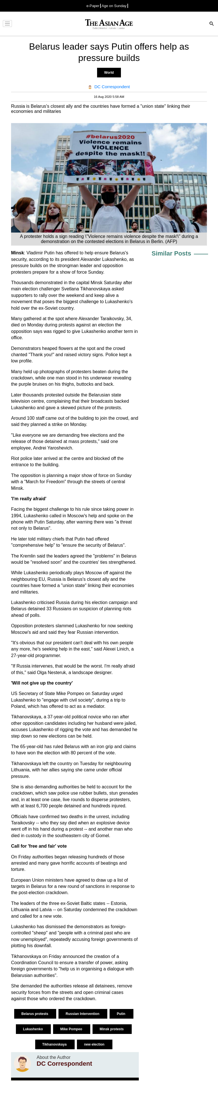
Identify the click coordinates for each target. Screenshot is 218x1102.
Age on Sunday (114, 6)
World (109, 73)
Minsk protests (112, 1029)
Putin (121, 1014)
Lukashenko (33, 1029)
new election (94, 1044)
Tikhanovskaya (55, 1044)
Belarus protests (35, 1014)
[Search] (212, 24)
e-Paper (92, 6)
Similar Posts (171, 253)
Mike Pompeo (71, 1029)
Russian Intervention (83, 1014)
